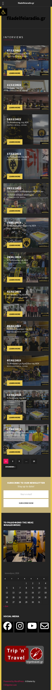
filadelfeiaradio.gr (26, 18)
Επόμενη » (10, 466)
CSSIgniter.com (10, 685)
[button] (3, 12)
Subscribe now (26, 503)
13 (34, 461)
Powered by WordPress (13, 681)
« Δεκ (5, 606)
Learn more (14, 73)
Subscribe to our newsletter (26, 482)
